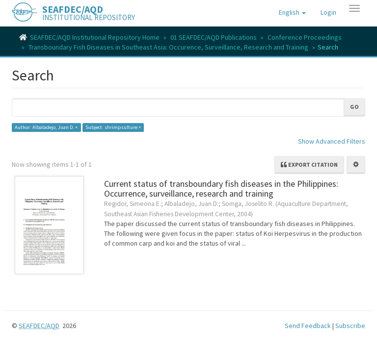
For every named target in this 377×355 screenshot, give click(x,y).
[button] (292, 12)
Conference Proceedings (305, 37)
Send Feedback (308, 325)
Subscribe (350, 325)
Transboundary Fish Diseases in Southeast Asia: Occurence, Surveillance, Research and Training (168, 47)
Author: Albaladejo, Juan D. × (46, 127)
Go (354, 106)
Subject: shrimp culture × (113, 127)
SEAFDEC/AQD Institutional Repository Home (95, 37)
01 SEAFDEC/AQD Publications (213, 37)
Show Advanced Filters (331, 141)
